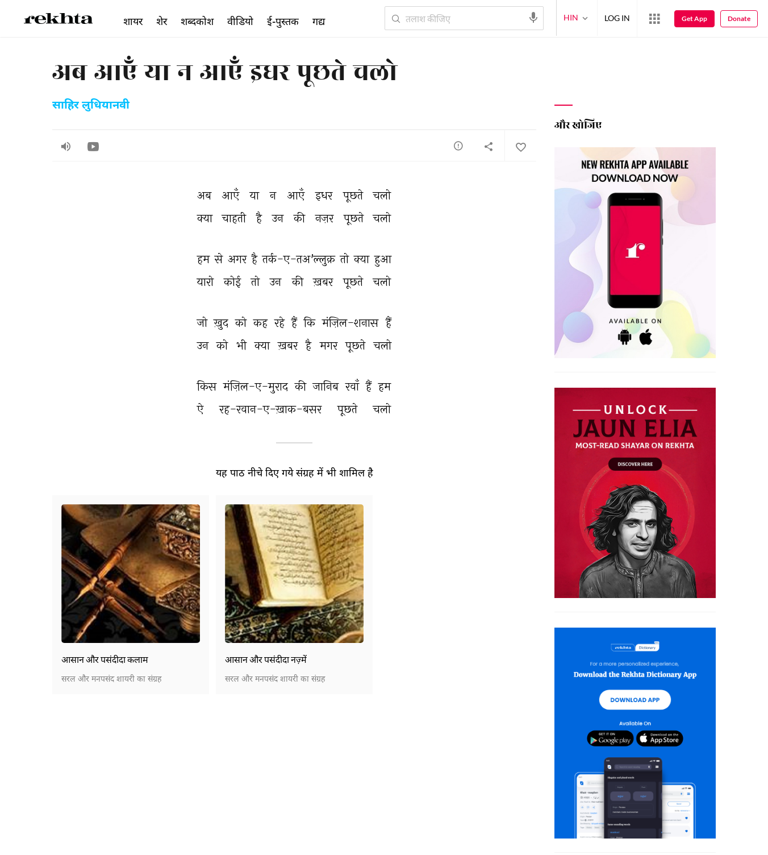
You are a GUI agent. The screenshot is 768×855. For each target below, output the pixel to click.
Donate (739, 18)
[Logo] (58, 20)
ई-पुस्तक (283, 21)
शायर (133, 21)
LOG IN (617, 18)
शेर (161, 21)
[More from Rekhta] (654, 19)
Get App (694, 18)
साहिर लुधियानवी (91, 105)
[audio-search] (533, 18)
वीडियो (240, 21)
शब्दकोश (197, 21)
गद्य (318, 21)
